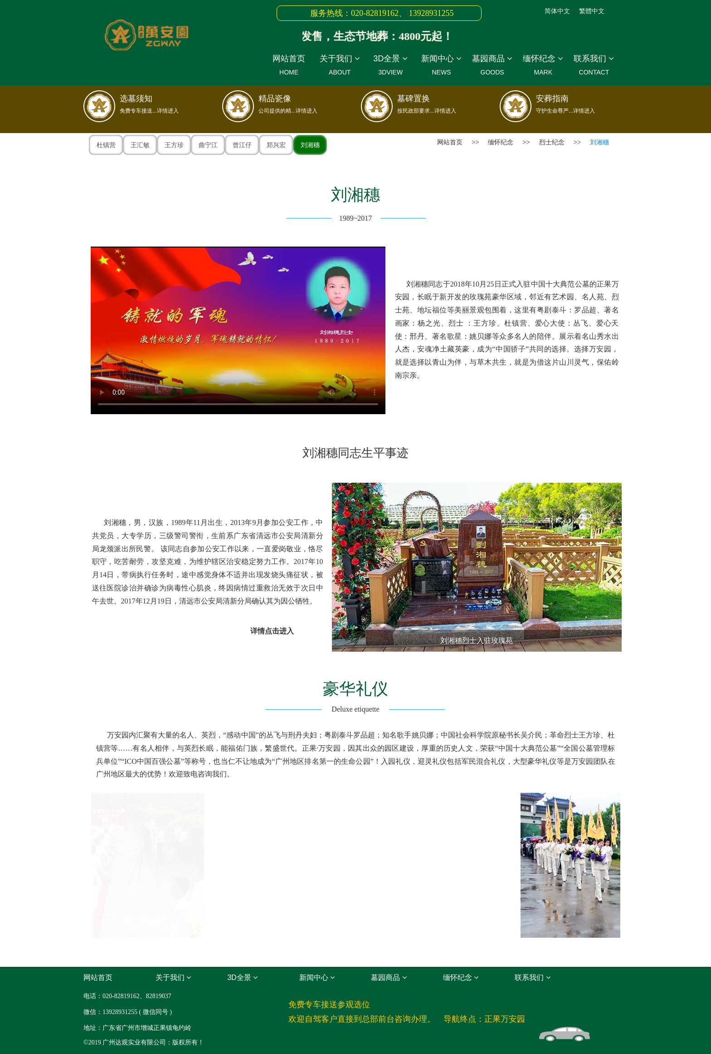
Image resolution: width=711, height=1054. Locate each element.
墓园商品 (492, 66)
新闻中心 (441, 66)
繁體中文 (591, 11)
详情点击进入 (272, 631)
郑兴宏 (276, 144)
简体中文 (557, 11)
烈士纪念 (552, 142)
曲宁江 (208, 144)
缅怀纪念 (543, 66)
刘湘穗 (310, 144)
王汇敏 (140, 144)
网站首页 (288, 66)
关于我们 (339, 66)
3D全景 (390, 66)
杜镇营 (106, 144)
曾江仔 (242, 144)
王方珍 (174, 144)
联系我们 (594, 66)
